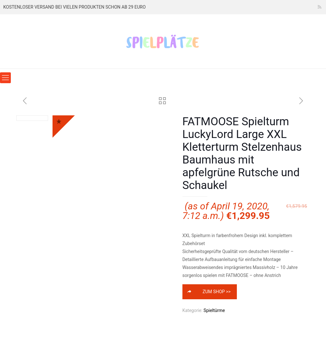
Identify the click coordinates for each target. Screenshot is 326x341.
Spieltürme (214, 310)
